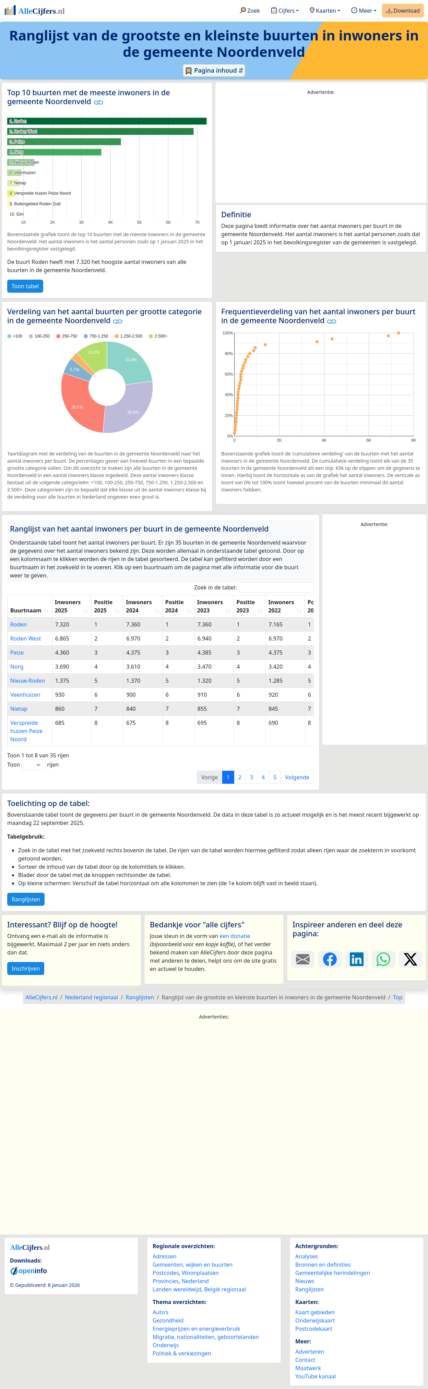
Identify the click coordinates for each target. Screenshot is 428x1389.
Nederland (195, 1281)
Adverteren (309, 1351)
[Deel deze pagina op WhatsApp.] (383, 959)
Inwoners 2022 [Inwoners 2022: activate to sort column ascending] (281, 606)
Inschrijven (26, 968)
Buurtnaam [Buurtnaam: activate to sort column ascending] (25, 610)
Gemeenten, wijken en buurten (193, 1264)
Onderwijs (166, 1345)
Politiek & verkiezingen (182, 1353)
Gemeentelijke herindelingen (332, 1273)
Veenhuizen (25, 694)
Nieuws (304, 1281)
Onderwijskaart (315, 1320)
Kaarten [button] (323, 11)
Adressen (165, 1256)
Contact (305, 1360)
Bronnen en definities (322, 1264)
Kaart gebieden (315, 1312)
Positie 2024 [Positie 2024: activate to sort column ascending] (174, 606)
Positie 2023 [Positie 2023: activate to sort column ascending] (245, 606)
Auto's (160, 1312)
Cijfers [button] (283, 11)
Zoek (250, 11)
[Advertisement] (321, 149)
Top (397, 997)
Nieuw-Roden (27, 680)
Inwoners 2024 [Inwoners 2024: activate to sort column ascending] (139, 606)
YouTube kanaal (315, 1376)
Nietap (18, 708)
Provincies (166, 1281)
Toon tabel (25, 286)
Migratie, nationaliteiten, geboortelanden (206, 1337)
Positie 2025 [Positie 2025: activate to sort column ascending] (103, 606)
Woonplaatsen (200, 1273)
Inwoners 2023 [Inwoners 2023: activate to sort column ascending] (210, 606)
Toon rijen (33, 764)
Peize (17, 652)
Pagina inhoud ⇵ (214, 70)
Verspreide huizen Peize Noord (26, 731)
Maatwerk (308, 1368)
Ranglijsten (26, 899)
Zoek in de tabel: (254, 587)
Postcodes (166, 1273)
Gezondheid (168, 1320)
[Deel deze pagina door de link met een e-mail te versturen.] (302, 959)
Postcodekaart (313, 1328)
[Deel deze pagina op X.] (410, 959)
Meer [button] (361, 11)
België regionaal (225, 1289)
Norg (16, 666)
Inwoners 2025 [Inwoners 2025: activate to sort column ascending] (68, 606)
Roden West (25, 638)
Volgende (297, 777)
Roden (18, 624)
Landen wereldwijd (177, 1289)
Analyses (306, 1256)
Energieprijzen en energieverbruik (196, 1328)
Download (403, 11)
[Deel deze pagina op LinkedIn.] (356, 959)
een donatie (234, 936)
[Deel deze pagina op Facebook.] (329, 959)
